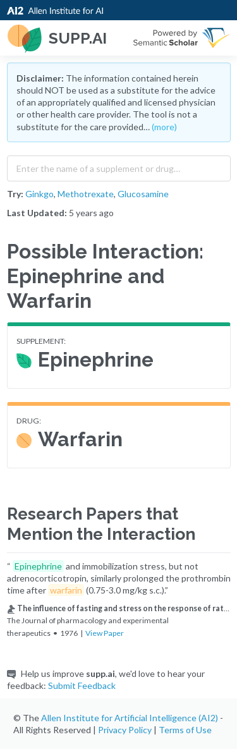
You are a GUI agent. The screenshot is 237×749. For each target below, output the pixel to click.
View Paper (104, 633)
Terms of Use (185, 729)
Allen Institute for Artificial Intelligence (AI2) (129, 717)
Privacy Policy (125, 729)
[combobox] (119, 165)
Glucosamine (143, 193)
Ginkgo (39, 193)
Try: (15, 193)
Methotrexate (86, 193)
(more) (164, 126)
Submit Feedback (82, 685)
